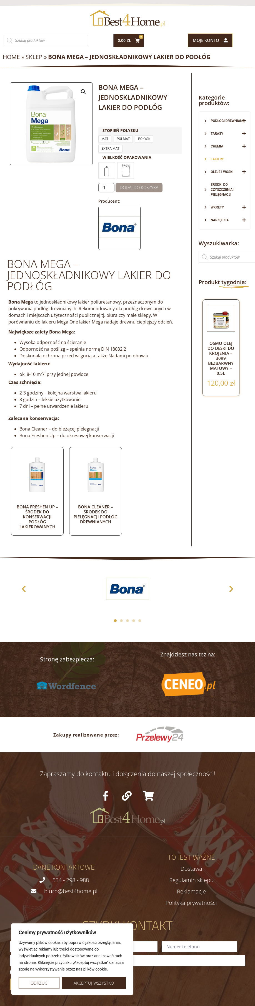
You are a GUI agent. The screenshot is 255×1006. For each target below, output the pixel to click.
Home (11, 57)
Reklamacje (191, 891)
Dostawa (191, 869)
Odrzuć (39, 983)
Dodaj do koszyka (139, 187)
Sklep (34, 57)
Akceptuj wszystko (94, 983)
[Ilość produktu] (106, 187)
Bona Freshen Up (37, 435)
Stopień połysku (120, 131)
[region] (72, 959)
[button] (83, 92)
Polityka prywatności (191, 903)
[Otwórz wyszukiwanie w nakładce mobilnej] (46, 40)
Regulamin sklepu (191, 880)
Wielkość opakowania (126, 157)
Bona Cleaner (33, 429)
